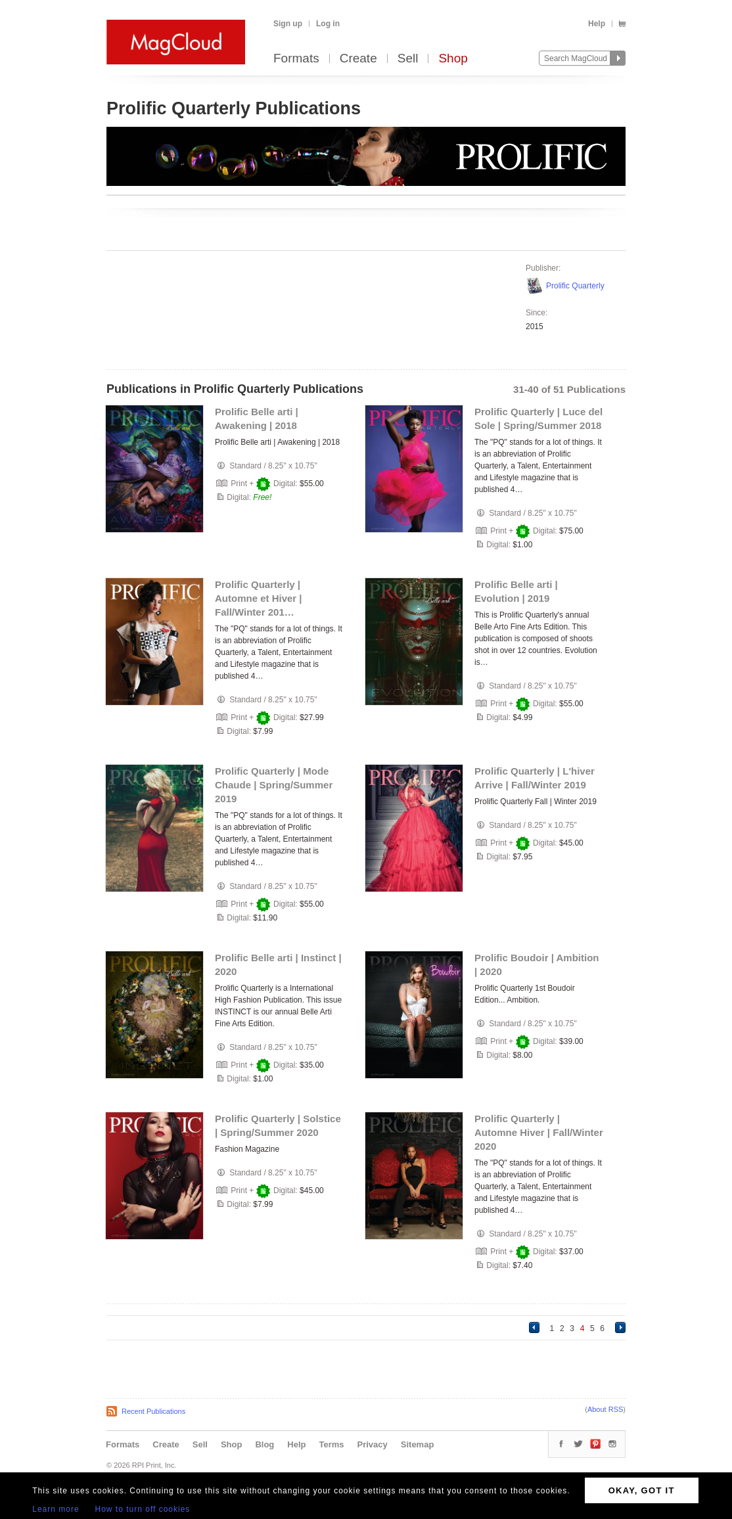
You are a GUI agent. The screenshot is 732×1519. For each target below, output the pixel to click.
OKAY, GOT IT (641, 1490)
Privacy (372, 1444)
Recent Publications (153, 1411)
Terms (331, 1444)
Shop (452, 59)
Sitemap (417, 1444)
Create (358, 59)
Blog (264, 1444)
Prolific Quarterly (575, 285)
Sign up (287, 23)
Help (596, 23)
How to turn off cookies (143, 1509)
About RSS (605, 1409)
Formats (296, 59)
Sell (408, 59)
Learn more (55, 1509)
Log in (328, 23)
